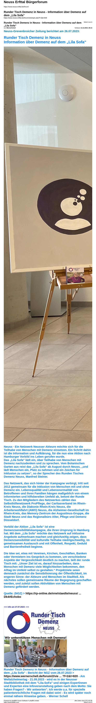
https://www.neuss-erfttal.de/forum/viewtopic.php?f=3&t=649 (25, 18)
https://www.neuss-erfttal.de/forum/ (16, 7)
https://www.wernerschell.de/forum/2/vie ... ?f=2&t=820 (41, 676)
